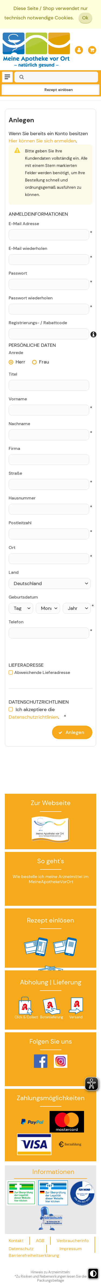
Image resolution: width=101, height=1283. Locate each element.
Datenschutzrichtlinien (33, 717)
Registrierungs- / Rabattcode (38, 323)
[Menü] (7, 77)
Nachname (19, 423)
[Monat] (48, 608)
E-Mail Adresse (24, 223)
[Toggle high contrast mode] (93, 1273)
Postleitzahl (20, 523)
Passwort (18, 273)
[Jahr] (77, 608)
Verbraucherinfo (73, 1240)
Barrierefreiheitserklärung (34, 1255)
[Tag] (21, 608)
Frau (44, 362)
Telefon (16, 622)
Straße (15, 473)
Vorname (18, 399)
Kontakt (16, 1240)
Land (14, 572)
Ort (12, 547)
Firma (14, 448)
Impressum (71, 1248)
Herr (20, 362)
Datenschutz (21, 1248)
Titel (13, 374)
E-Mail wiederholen (28, 248)
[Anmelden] (79, 50)
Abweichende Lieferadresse (42, 672)
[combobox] (56, 77)
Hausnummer (22, 498)
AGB (40, 1240)
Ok (85, 18)
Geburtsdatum (23, 597)
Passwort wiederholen (31, 298)
